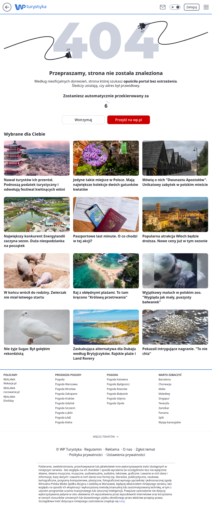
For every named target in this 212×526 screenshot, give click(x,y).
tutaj (122, 501)
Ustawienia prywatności (125, 454)
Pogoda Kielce (63, 422)
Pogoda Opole (115, 403)
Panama (164, 413)
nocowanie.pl (11, 392)
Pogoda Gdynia (116, 398)
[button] (206, 7)
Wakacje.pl (9, 383)
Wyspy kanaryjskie (170, 422)
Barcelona (165, 379)
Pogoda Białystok (117, 394)
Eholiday (8, 401)
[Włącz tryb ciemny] (175, 7)
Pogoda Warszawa (66, 384)
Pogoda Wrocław (65, 389)
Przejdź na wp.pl (128, 119)
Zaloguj (191, 7)
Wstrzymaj (83, 119)
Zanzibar (164, 408)
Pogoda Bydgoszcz (118, 384)
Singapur (164, 398)
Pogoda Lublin (64, 413)
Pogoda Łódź (63, 417)
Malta (162, 389)
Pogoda (59, 379)
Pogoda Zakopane (66, 394)
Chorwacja (165, 384)
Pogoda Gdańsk (64, 403)
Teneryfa (164, 403)
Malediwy (164, 394)
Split (161, 417)
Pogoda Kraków (64, 398)
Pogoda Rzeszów (117, 389)
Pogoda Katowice (117, 379)
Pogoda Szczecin (65, 408)
